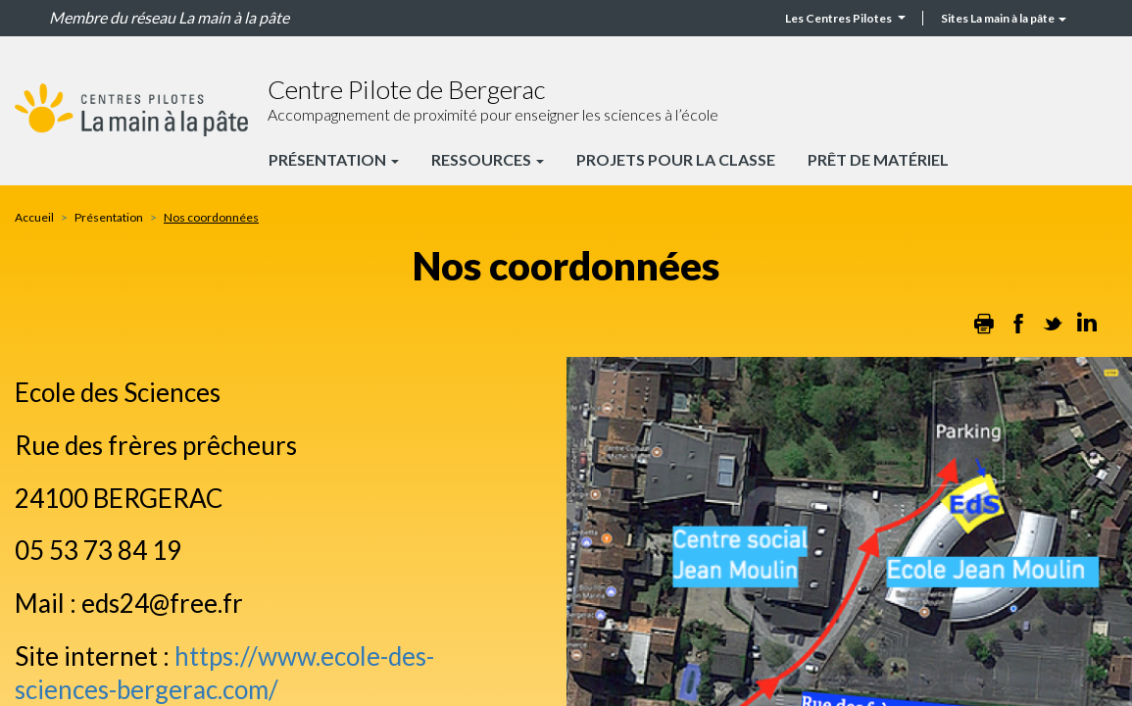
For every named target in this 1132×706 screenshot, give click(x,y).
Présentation (334, 159)
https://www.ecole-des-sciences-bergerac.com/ (224, 672)
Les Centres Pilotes (845, 18)
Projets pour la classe (675, 159)
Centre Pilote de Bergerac (406, 89)
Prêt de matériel (878, 159)
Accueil (34, 217)
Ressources (487, 159)
